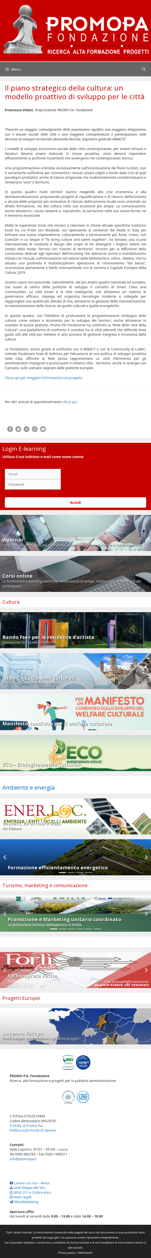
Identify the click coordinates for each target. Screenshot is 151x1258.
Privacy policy (66, 1252)
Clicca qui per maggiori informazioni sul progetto (43, 377)
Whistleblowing (24, 1201)
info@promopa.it (23, 1159)
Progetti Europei (21, 998)
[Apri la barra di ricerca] (144, 69)
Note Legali (21, 1197)
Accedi (75, 502)
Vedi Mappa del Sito (27, 1187)
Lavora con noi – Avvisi (29, 1183)
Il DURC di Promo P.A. (26, 1125)
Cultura (11, 602)
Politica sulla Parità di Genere (33, 1130)
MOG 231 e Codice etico (30, 1192)
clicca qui (70, 402)
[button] (4, 857)
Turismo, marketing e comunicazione (45, 885)
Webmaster (85, 1252)
